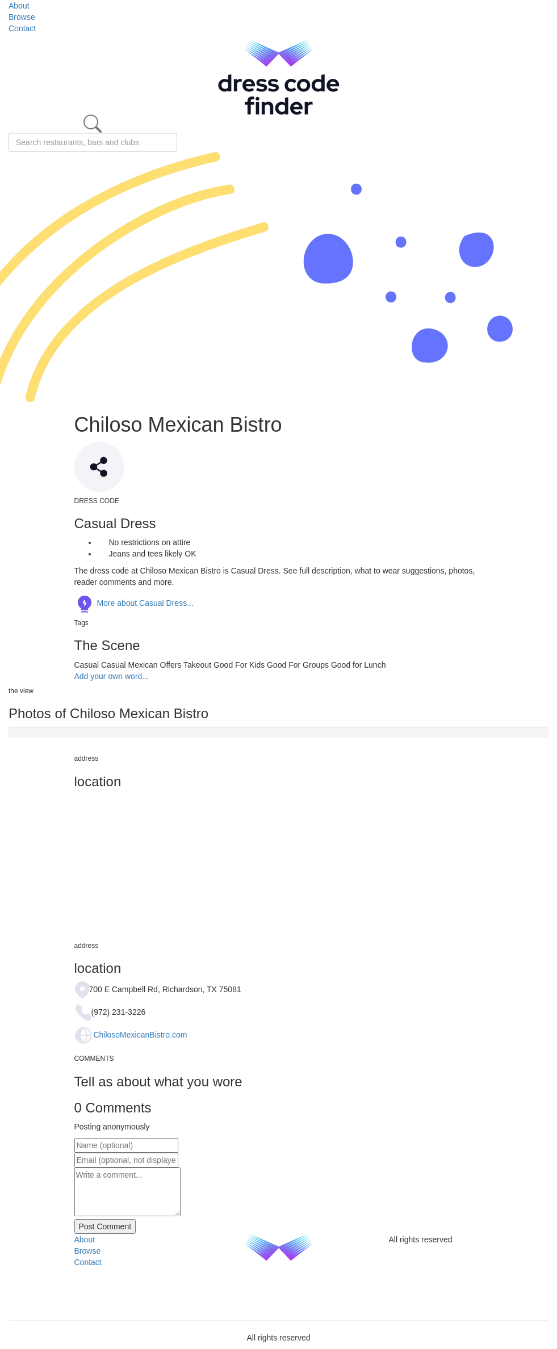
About (19, 5)
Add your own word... (111, 676)
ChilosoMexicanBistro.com (140, 1034)
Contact (22, 28)
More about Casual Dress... (134, 603)
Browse (22, 17)
